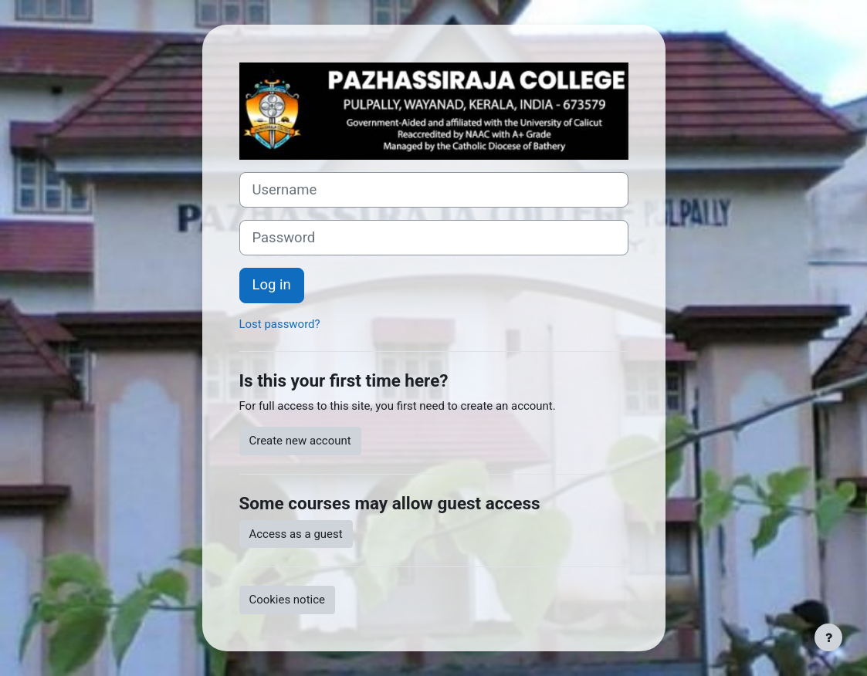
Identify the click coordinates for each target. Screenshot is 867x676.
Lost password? (279, 324)
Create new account (300, 441)
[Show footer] (828, 637)
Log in (271, 284)
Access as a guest (296, 534)
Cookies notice (287, 600)
